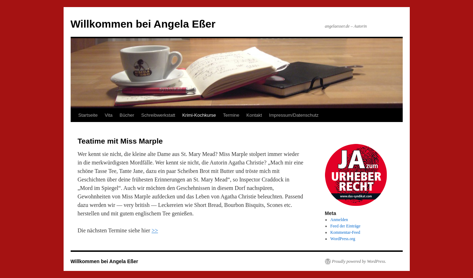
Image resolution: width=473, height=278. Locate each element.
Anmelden (339, 219)
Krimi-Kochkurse (199, 115)
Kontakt (254, 115)
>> (155, 230)
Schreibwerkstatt (158, 115)
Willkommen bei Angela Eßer (143, 24)
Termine (231, 115)
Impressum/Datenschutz (294, 115)
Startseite (88, 115)
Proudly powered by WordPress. (359, 261)
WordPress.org (342, 238)
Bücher (127, 115)
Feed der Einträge (345, 226)
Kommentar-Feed (345, 232)
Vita (108, 115)
